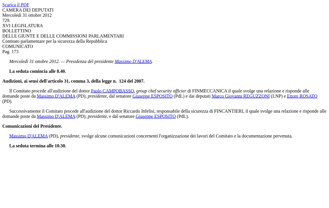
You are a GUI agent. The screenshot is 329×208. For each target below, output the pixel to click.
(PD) (81, 96)
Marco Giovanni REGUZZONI (241, 96)
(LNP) (277, 96)
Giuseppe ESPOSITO (153, 96)
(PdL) (179, 96)
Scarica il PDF (15, 4)
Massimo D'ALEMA (133, 61)
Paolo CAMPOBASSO (112, 90)
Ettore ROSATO (302, 96)
